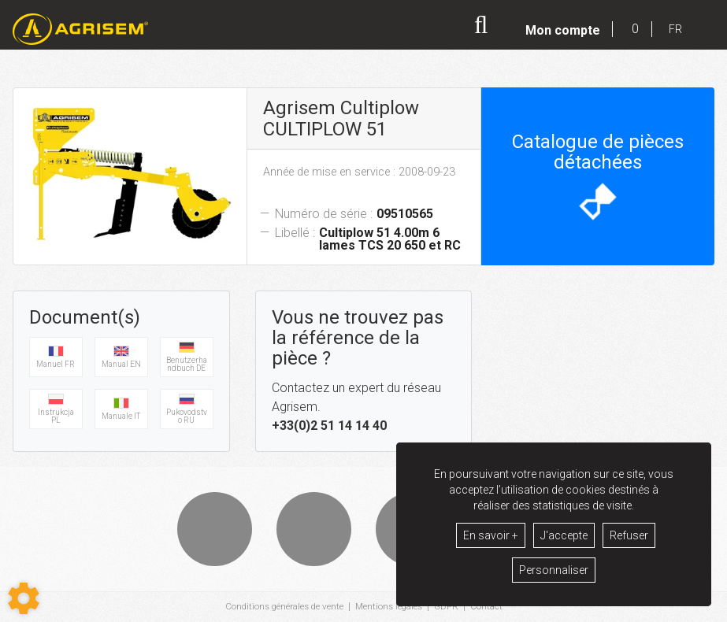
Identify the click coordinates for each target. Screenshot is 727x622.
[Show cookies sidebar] (23, 598)
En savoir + (490, 535)
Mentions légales (390, 607)
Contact (490, 607)
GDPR (449, 607)
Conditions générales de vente (282, 607)
